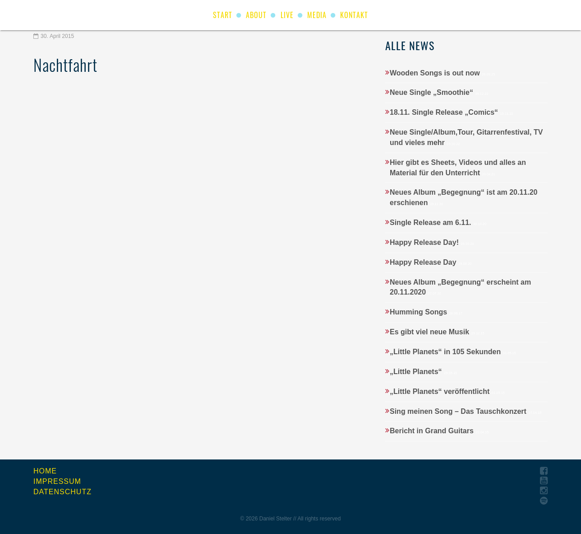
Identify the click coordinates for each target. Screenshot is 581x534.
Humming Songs (426, 312)
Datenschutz (62, 492)
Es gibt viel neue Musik (437, 332)
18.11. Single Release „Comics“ (451, 112)
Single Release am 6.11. (438, 222)
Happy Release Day (430, 262)
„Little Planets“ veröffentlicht (447, 391)
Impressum (57, 481)
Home (45, 471)
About (256, 14)
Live (287, 14)
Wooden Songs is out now (442, 73)
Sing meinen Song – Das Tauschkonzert (466, 411)
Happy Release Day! (432, 242)
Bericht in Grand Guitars (439, 431)
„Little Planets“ (423, 371)
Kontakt (354, 14)
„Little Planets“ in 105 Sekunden (453, 352)
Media (317, 14)
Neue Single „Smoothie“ (439, 92)
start (222, 14)
